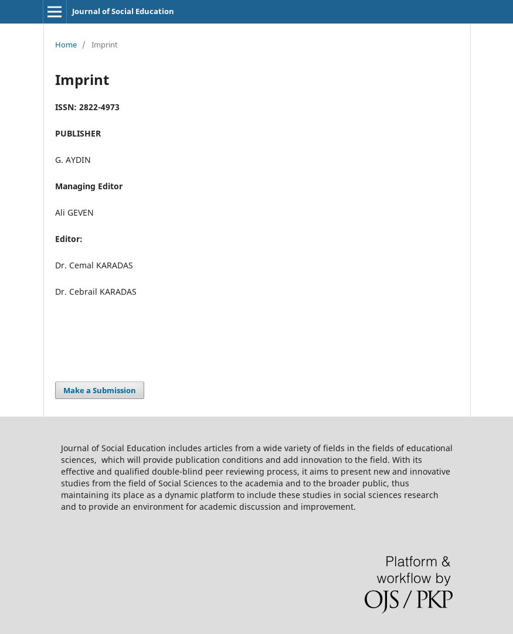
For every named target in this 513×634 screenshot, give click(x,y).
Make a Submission (99, 390)
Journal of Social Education (123, 11)
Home (66, 44)
